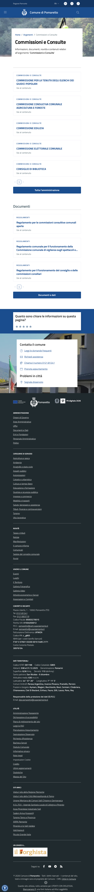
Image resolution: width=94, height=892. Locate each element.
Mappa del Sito (19, 776)
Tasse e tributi (19, 533)
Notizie (16, 537)
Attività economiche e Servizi (26, 595)
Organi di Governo (21, 417)
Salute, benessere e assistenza (26, 504)
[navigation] (5, 12)
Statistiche (18, 772)
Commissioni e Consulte (29, 75)
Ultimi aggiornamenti (22, 768)
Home (17, 34)
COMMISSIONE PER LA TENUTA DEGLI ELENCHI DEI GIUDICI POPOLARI (45, 82)
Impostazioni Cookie (22, 759)
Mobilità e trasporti (21, 500)
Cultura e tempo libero (22, 483)
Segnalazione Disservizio (23, 734)
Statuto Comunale (21, 747)
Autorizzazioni (19, 475)
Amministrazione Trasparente (26, 713)
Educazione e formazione (24, 488)
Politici (16, 442)
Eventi (16, 573)
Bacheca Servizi (20, 742)
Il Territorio (17, 582)
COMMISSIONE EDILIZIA (30, 128)
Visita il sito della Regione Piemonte (28, 792)
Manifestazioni (19, 541)
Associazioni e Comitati (23, 599)
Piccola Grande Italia (22, 834)
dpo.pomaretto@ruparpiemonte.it (33, 699)
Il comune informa (21, 545)
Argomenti (28, 34)
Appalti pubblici (19, 471)
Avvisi (15, 558)
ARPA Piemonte (20, 821)
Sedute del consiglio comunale (26, 554)
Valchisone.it (18, 830)
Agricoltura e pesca (21, 458)
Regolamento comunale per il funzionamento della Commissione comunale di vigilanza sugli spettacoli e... (47, 248)
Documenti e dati (47, 295)
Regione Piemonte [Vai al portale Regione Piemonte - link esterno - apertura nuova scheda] (20, 3)
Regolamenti (23, 217)
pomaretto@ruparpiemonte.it (32, 629)
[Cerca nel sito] (78, 12)
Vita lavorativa (19, 517)
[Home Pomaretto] (38, 12)
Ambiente (17, 462)
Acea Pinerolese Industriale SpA (27, 809)
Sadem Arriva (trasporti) (23, 813)
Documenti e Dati (20, 430)
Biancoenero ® (29, 889)
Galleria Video (19, 590)
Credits (16, 764)
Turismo (16, 513)
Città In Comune (69, 878)
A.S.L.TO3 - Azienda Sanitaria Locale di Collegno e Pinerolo (38, 804)
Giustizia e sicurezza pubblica (25, 492)
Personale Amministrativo (24, 438)
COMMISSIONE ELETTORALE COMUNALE (39, 148)
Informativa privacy (21, 751)
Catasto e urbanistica (22, 479)
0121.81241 (21, 613)
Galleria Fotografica (21, 586)
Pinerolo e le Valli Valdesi (24, 826)
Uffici (15, 426)
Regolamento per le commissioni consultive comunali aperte (46, 224)
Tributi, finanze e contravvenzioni (27, 509)
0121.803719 (23, 616)
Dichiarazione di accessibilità (25, 717)
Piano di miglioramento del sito (26, 721)
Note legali (18, 755)
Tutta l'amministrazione (47, 190)
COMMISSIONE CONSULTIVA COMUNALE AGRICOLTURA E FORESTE (39, 106)
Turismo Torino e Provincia (24, 817)
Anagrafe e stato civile (23, 466)
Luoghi (16, 578)
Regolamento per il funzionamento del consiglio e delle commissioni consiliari (47, 272)
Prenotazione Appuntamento (26, 730)
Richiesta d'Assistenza (22, 738)
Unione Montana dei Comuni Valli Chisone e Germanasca (38, 800)
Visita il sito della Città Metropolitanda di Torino (33, 796)
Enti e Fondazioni (20, 434)
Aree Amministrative (22, 421)
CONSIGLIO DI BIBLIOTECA (31, 169)
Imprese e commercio (22, 496)
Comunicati (18, 549)
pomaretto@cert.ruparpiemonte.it (33, 626)
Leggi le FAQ (18, 725)
